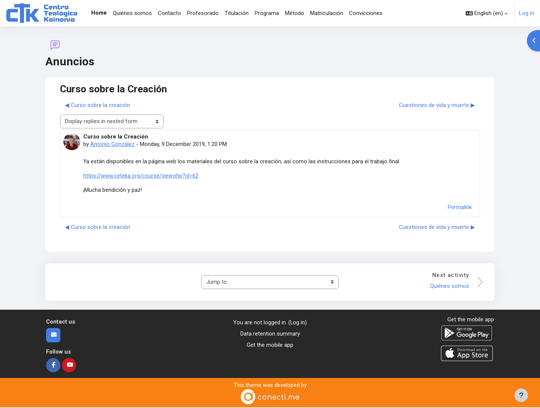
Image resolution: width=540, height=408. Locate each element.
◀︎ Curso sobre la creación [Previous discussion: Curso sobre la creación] (97, 105)
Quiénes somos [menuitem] (132, 13)
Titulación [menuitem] (237, 13)
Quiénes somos (449, 286)
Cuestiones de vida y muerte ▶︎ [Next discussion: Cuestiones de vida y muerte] (437, 105)
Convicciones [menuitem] (365, 13)
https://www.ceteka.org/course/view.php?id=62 (140, 176)
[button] (487, 13)
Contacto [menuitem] (169, 13)
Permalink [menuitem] (460, 207)
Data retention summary (270, 334)
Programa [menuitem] (267, 13)
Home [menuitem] (99, 12)
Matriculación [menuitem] (326, 13)
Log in (526, 13)
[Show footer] (521, 395)
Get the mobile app (270, 346)
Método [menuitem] (294, 13)
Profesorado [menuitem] (203, 13)
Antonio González (112, 144)
